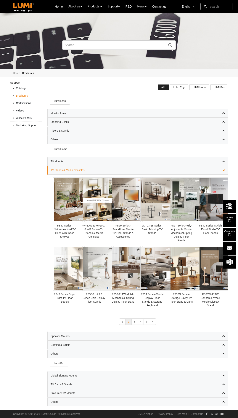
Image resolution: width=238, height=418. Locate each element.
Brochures (22, 95)
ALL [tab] (163, 87)
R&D (128, 6)
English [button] (188, 6)
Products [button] (95, 6)
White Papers (24, 118)
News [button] (142, 6)
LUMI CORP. (48, 413)
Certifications (23, 103)
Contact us (159, 6)
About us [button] (75, 6)
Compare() (229, 233)
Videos (20, 110)
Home (59, 6)
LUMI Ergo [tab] (179, 87)
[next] (153, 321)
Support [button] (113, 6)
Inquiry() (230, 219)
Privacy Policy (165, 413)
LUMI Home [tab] (199, 87)
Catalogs (21, 88)
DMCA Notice (145, 413)
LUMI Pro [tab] (218, 87)
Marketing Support (26, 125)
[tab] (26, 88)
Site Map (182, 413)
